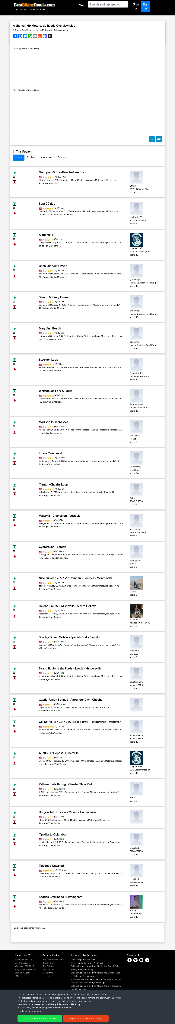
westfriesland (114, 1003)
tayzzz (74, 980)
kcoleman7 (44, 613)
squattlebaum (45, 676)
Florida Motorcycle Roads (103, 461)
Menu (82, 5)
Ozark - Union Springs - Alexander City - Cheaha (70, 699)
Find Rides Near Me (23, 977)
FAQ (17, 993)
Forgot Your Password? (25, 987)
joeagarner (44, 523)
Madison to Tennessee (53, 422)
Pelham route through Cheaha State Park (66, 784)
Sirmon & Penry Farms (53, 297)
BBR (89, 977)
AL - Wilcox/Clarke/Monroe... (52, 277)
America (65, 180)
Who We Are (48, 987)
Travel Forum (49, 980)
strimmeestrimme (79, 997)
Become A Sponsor (23, 990)
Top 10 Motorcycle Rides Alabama (52, 30)
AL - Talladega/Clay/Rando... (53, 764)
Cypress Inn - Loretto (52, 547)
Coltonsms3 (44, 461)
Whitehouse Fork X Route (55, 391)
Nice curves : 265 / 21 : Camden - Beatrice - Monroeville (75, 578)
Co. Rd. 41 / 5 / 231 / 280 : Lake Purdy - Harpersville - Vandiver (79, 722)
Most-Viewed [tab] (47, 157)
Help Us (46, 993)
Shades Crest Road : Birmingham (60, 897)
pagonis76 (44, 644)
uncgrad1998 (45, 242)
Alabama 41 (46, 235)
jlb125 (41, 792)
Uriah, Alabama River (52, 266)
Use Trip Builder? (22, 980)
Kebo (41, 492)
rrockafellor (44, 429)
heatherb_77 (45, 211)
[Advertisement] (87, 69)
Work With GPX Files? (24, 983)
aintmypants (44, 554)
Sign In (136, 6)
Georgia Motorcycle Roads (102, 873)
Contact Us (48, 990)
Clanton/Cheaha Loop (53, 484)
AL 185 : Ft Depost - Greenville (58, 753)
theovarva (75, 977)
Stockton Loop (48, 359)
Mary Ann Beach (50, 328)
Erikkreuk (75, 983)
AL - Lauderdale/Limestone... (60, 214)
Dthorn (42, 180)
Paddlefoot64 (45, 367)
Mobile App (102, 983)
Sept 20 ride (47, 203)
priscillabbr (44, 842)
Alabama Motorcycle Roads (99, 180)
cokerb (42, 585)
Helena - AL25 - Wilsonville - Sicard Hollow (67, 606)
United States (77, 180)
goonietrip (44, 273)
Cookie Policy (65, 1020)
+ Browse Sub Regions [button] (24, 30)
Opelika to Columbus (53, 834)
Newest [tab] (18, 157)
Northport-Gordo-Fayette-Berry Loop (63, 172)
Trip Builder (48, 983)
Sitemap (40, 1020)
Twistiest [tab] (62, 157)
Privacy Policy (52, 1020)
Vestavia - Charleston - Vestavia (59, 515)
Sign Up (145, 6)
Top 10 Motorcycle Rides (54, 977)
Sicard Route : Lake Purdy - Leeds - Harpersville (70, 668)
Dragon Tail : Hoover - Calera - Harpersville (67, 812)
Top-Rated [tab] (31, 157)
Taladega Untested (51, 865)
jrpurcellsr (43, 904)
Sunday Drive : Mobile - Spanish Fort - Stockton (70, 637)
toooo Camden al (50, 453)
